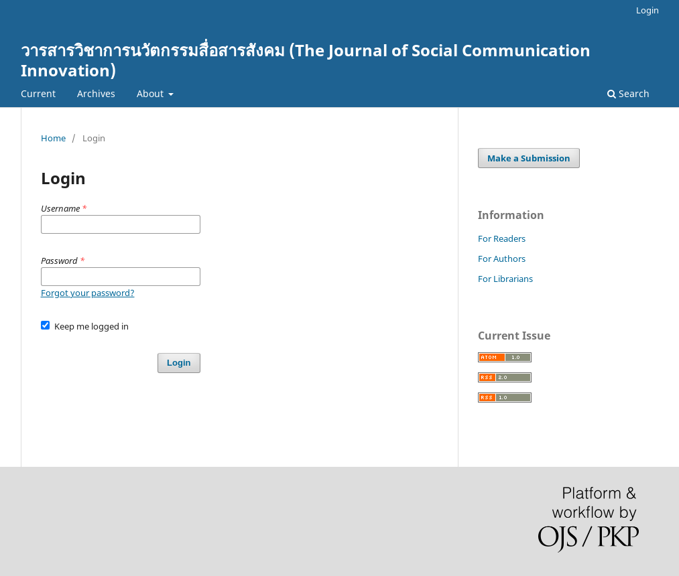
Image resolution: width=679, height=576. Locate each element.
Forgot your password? (88, 293)
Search (628, 93)
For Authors (502, 259)
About (151, 93)
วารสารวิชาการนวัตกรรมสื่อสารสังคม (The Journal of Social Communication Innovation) (306, 60)
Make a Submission (528, 158)
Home (53, 138)
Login (647, 10)
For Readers (502, 238)
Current (38, 93)
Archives (96, 93)
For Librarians (505, 279)
